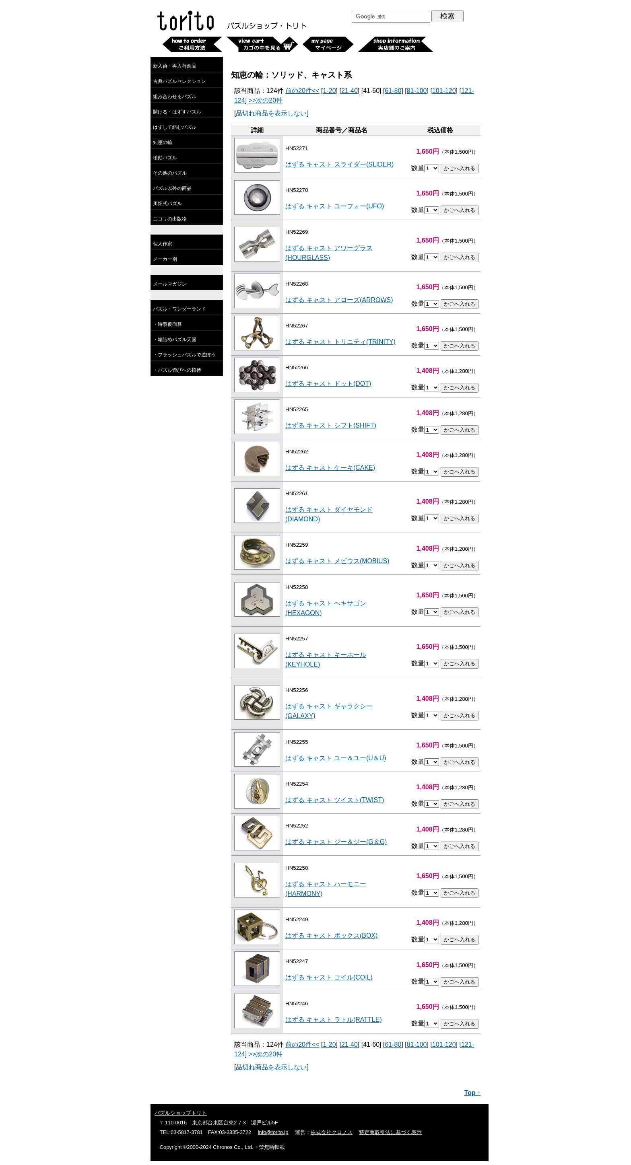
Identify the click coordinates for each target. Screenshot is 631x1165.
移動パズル (165, 158)
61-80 (393, 90)
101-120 (444, 90)
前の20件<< (302, 90)
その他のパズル (170, 173)
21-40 (349, 90)
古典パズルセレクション (179, 81)
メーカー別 (165, 259)
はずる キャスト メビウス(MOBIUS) (337, 561)
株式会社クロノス (332, 1132)
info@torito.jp (273, 1132)
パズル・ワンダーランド (179, 309)
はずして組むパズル (174, 127)
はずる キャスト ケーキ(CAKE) (330, 467)
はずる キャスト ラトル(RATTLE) (333, 1019)
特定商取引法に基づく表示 (390, 1132)
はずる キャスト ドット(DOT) (328, 383)
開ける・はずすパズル (177, 112)
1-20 (329, 90)
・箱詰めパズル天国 (174, 339)
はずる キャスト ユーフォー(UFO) (334, 206)
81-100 (417, 90)
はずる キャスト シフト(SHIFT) (330, 425)
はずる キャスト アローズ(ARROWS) (339, 299)
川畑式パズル (167, 203)
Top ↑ (472, 1092)
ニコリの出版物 (170, 219)
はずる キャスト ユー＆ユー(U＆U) (335, 758)
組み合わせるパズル (174, 96)
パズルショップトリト (181, 1113)
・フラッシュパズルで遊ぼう (184, 355)
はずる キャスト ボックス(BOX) (331, 935)
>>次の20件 (266, 100)
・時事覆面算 (167, 324)
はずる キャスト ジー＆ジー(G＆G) (336, 841)
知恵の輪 (162, 142)
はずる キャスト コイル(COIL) (329, 977)
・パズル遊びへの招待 (177, 370)
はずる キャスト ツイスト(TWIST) (334, 800)
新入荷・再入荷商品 (174, 66)
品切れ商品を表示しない (271, 113)
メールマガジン (170, 284)
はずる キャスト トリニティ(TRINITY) (340, 341)
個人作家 (162, 244)
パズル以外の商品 (172, 188)
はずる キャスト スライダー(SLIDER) (339, 164)
